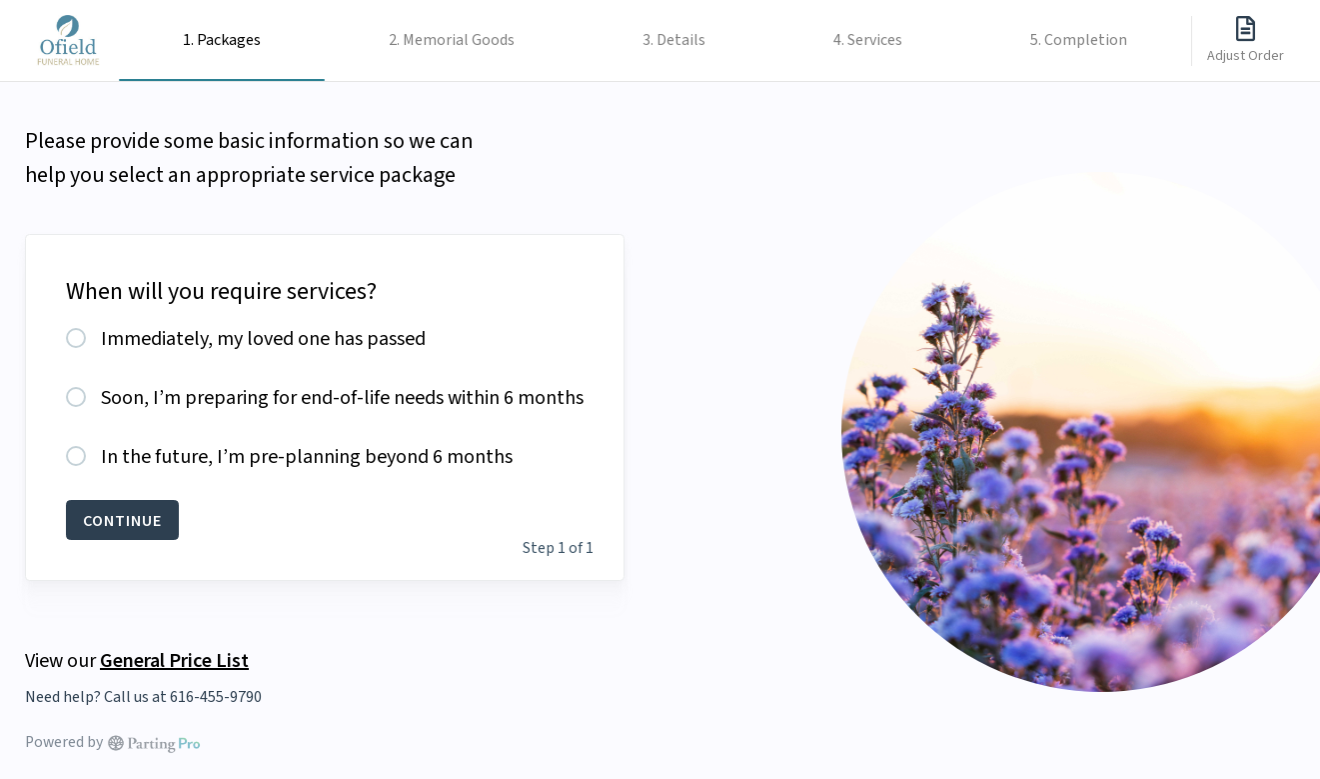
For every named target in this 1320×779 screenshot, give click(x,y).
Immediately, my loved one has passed (263, 339)
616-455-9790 (216, 697)
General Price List (174, 659)
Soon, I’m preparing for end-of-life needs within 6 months (342, 398)
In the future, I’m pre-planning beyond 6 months (307, 457)
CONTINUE (122, 520)
